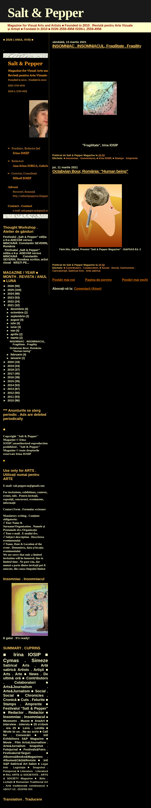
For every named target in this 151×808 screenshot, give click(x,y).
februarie (17, 354)
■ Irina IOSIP (104, 158)
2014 (11, 385)
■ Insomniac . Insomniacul (79, 158)
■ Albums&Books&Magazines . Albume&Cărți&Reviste (25, 756)
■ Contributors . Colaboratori (81, 267)
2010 (11, 400)
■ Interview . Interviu (25, 722)
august (15, 319)
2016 (11, 377)
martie (15, 337)
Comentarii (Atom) (87, 288)
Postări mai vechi (135, 279)
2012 (11, 392)
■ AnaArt (38, 720)
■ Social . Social (109, 267)
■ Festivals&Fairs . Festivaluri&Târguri (25, 751)
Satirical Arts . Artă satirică (84, 270)
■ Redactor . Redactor (23, 712)
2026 (11, 286)
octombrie (17, 312)
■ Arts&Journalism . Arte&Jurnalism (25, 686)
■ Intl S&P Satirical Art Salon (25, 762)
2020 (11, 362)
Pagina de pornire (98, 279)
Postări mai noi (63, 279)
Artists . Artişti (30, 670)
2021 (11, 305)
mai (13, 330)
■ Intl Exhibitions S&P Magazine (25, 736)
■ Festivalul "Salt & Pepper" (25, 706)
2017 (11, 373)
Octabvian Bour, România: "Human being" (90, 171)
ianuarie (16, 358)
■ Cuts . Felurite (31, 700)
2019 (11, 365)
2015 (11, 381)
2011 (11, 396)
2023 (11, 297)
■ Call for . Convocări (25, 733)
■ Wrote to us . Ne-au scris (25, 729)
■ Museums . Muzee (25, 718)
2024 (11, 293)
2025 (11, 289)
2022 (11, 301)
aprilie (15, 334)
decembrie (18, 309)
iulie (14, 323)
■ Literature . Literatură (32, 771)
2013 (11, 388)
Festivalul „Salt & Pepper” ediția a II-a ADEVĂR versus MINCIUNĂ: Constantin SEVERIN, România (25, 241)
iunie (14, 327)
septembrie (18, 316)
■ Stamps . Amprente (124, 158)
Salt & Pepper (45, 12)
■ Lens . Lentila (31, 728)
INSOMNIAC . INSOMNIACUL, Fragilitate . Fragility (96, 46)
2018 (11, 369)
